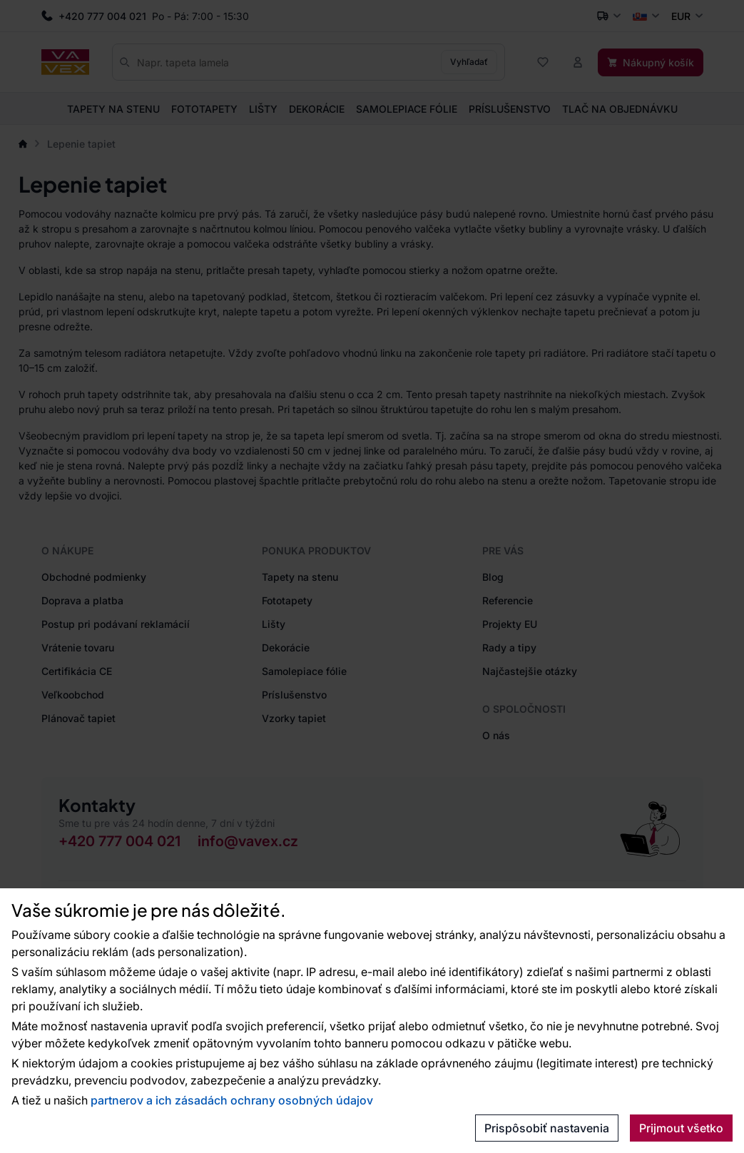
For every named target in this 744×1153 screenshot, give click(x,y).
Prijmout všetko (681, 1128)
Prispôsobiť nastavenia (546, 1128)
